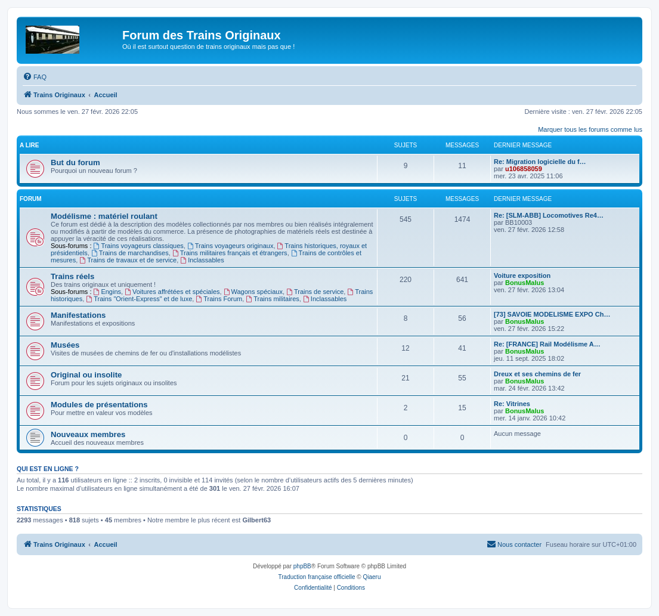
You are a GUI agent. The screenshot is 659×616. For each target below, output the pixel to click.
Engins (107, 291)
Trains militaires (272, 298)
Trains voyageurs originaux (230, 245)
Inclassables (202, 260)
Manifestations (78, 315)
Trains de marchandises (130, 252)
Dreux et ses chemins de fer (537, 373)
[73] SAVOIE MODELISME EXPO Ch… (552, 314)
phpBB (302, 566)
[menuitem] (35, 77)
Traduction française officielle (317, 577)
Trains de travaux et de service (128, 260)
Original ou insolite (86, 374)
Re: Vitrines (512, 403)
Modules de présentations (99, 404)
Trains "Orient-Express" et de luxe (139, 298)
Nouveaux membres (88, 434)
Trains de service (315, 291)
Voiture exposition (522, 275)
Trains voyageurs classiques (139, 245)
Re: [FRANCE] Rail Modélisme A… (547, 344)
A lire (29, 145)
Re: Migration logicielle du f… (540, 161)
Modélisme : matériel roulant (104, 216)
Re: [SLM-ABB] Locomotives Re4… (549, 215)
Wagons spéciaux (253, 291)
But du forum (75, 162)
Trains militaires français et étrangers (229, 252)
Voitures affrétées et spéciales (172, 291)
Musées (65, 344)
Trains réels (72, 276)
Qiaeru (371, 577)
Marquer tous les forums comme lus (590, 129)
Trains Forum (219, 298)
